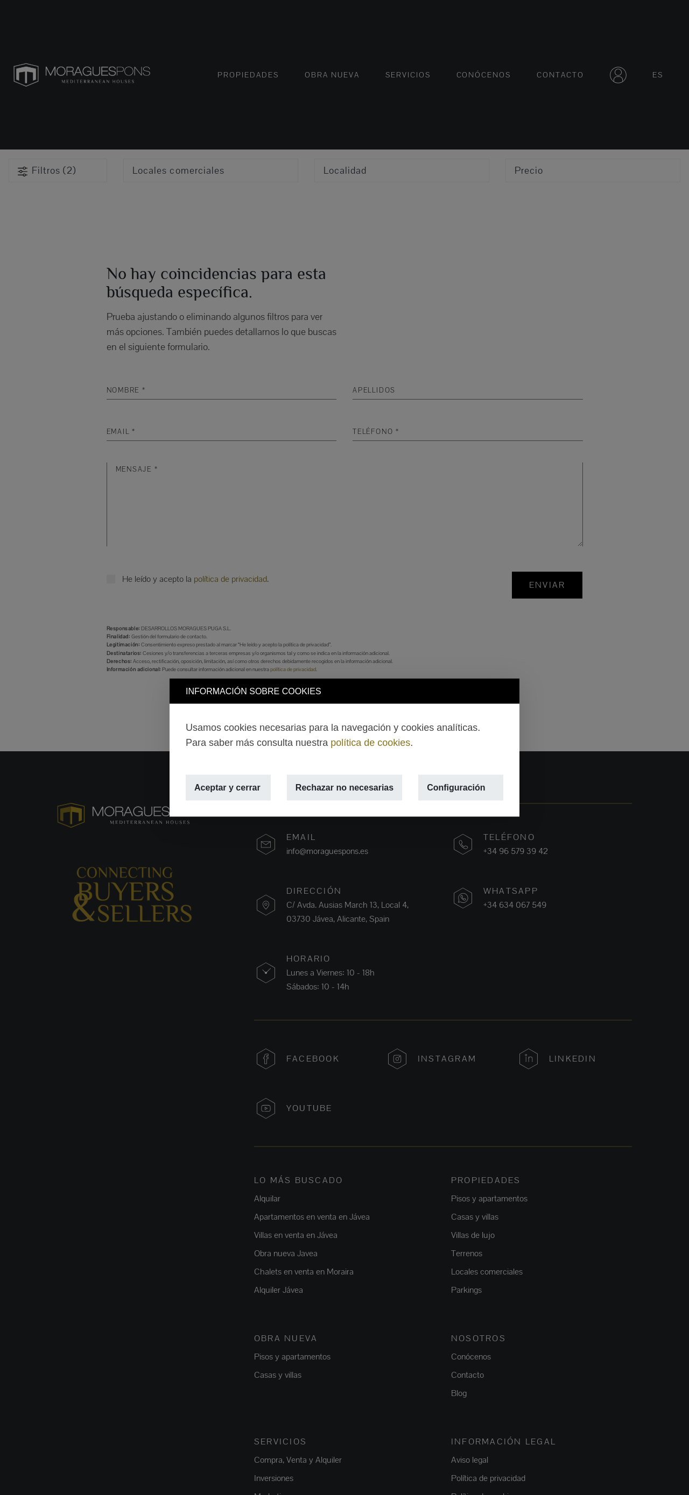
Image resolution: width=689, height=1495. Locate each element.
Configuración (456, 787)
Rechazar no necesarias (344, 787)
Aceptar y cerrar (227, 787)
